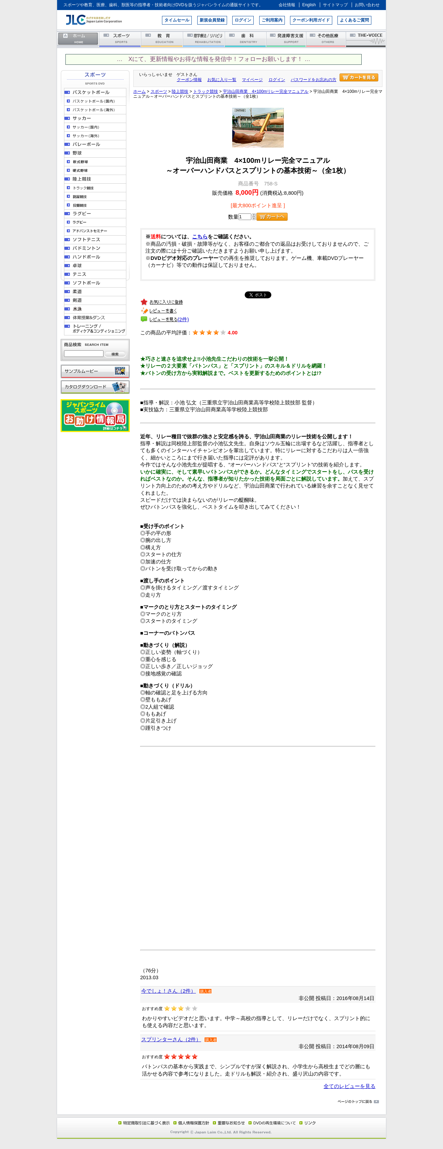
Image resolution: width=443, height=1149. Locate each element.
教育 (162, 39)
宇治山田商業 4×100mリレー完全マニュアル (266, 91)
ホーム (78, 39)
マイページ (252, 79)
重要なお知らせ (227, 1123)
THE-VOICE (366, 39)
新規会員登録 (212, 20)
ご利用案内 (272, 20)
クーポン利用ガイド (311, 20)
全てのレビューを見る (350, 1086)
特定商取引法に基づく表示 (143, 1123)
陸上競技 (180, 91)
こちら (200, 236)
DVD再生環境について (273, 1123)
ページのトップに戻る (221, 1102)
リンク (307, 1123)
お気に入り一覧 (221, 79)
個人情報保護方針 (190, 1123)
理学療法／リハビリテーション (204, 39)
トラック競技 (205, 91)
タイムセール (176, 20)
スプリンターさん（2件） (171, 1039)
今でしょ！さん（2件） (168, 991)
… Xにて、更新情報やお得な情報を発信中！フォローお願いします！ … (213, 59)
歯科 (246, 39)
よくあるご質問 (354, 20)
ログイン (243, 20)
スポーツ (120, 39)
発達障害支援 (287, 39)
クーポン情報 (189, 79)
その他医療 (326, 39)
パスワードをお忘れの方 (313, 79)
